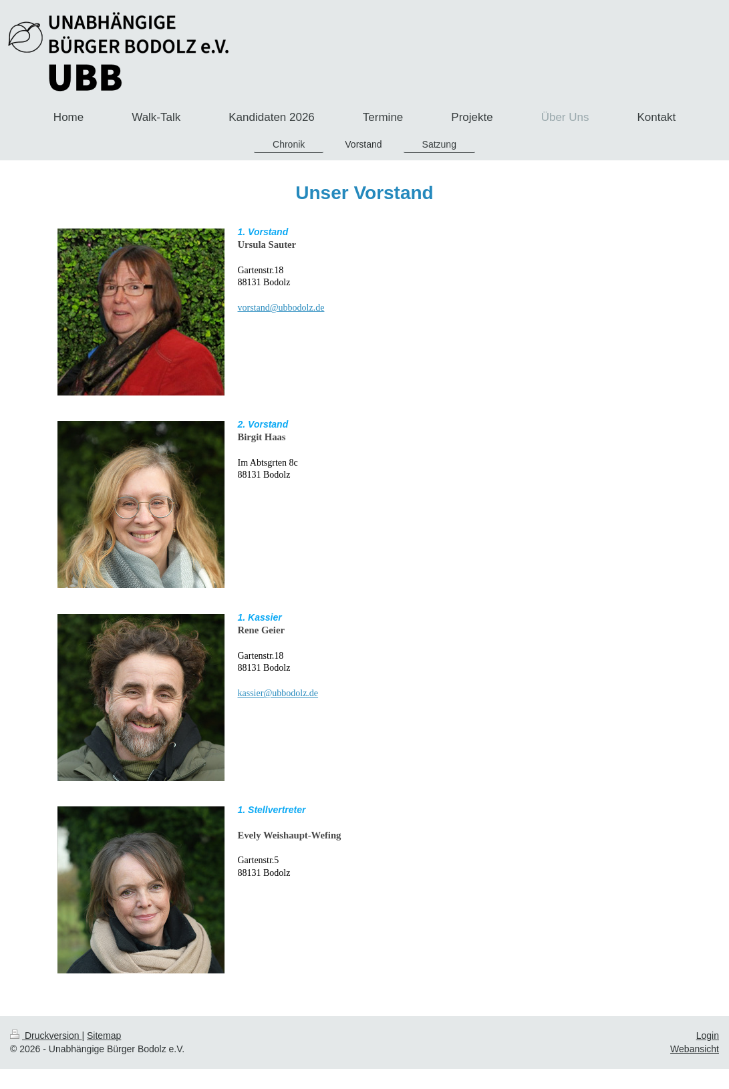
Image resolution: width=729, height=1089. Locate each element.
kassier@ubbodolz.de (278, 693)
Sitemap (104, 1035)
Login (707, 1035)
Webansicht (694, 1049)
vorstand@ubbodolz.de (281, 308)
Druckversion (46, 1035)
